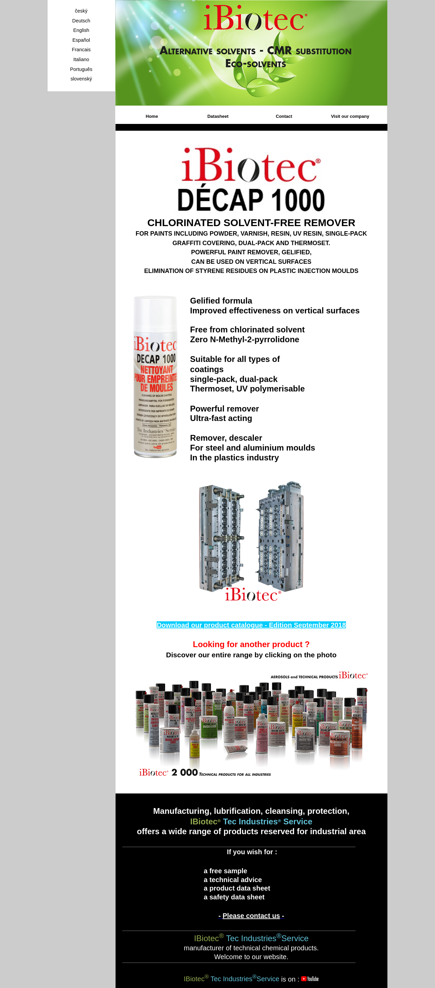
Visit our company (350, 116)
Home (152, 116)
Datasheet (217, 116)
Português (81, 69)
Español (81, 40)
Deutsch (81, 20)
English (81, 30)
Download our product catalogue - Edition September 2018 (251, 625)
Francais (81, 49)
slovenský (81, 78)
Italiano (81, 59)
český (81, 11)
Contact (284, 116)
